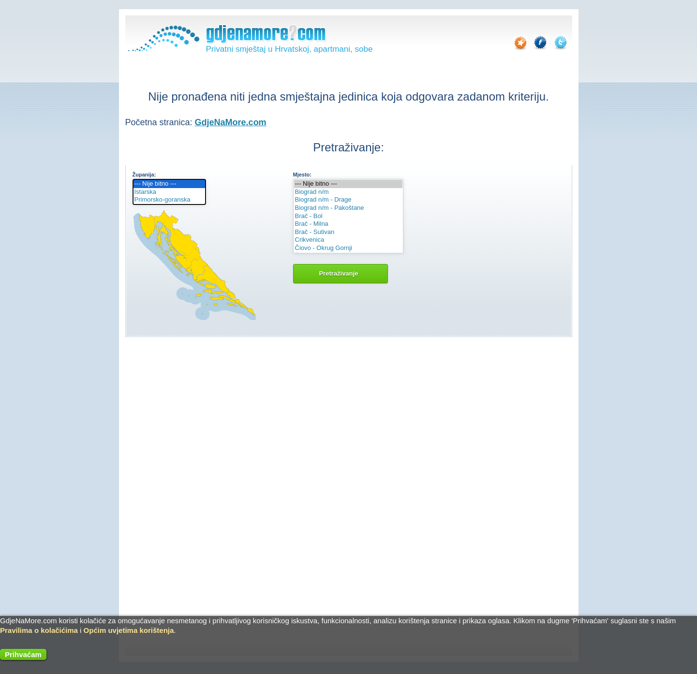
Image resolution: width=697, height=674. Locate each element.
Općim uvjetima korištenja (129, 630)
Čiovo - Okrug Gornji (348, 248)
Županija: (144, 174)
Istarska (169, 192)
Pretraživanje (341, 273)
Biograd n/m (348, 192)
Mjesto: (302, 174)
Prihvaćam (23, 654)
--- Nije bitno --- (169, 184)
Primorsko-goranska (169, 200)
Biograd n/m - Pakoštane (348, 208)
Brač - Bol (348, 216)
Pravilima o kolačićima (39, 630)
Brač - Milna (348, 224)
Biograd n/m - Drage (348, 200)
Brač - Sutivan (348, 232)
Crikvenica (348, 240)
